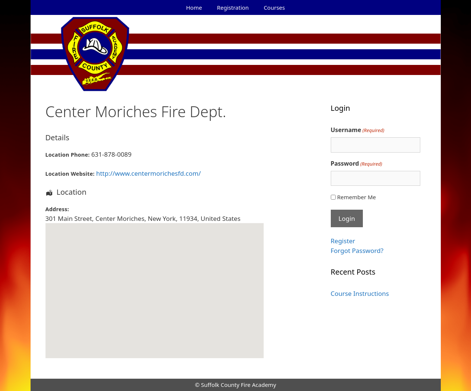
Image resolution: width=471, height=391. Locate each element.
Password (356, 163)
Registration (233, 7)
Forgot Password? (357, 250)
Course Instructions (360, 293)
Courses (274, 7)
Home (194, 7)
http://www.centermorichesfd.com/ (148, 173)
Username (357, 130)
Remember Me (356, 197)
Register (343, 241)
